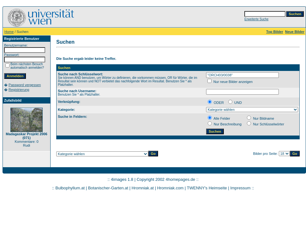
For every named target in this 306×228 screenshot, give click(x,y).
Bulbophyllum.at (70, 188)
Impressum (240, 188)
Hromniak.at (143, 188)
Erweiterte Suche (256, 19)
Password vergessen (25, 85)
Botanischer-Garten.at (108, 188)
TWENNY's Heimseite (207, 188)
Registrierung (19, 90)
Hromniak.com (170, 188)
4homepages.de (180, 179)
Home (9, 32)
